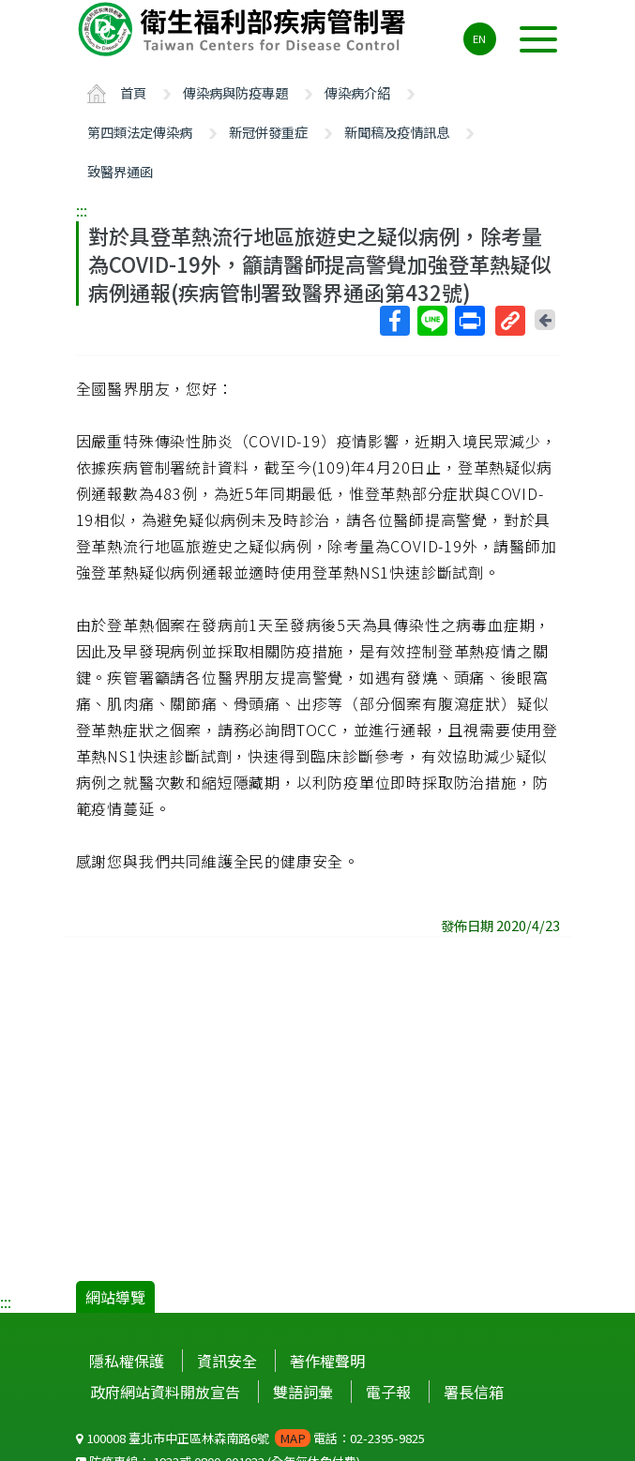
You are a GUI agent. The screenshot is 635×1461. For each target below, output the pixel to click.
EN (479, 38)
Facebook (394, 321)
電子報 (388, 1391)
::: (81, 210)
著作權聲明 (327, 1360)
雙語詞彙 (303, 1391)
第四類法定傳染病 (139, 132)
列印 (469, 321)
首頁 (133, 92)
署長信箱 (474, 1391)
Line (431, 321)
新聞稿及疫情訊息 (396, 132)
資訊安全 (227, 1360)
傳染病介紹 (357, 92)
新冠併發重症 (268, 132)
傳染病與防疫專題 (235, 92)
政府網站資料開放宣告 (165, 1391)
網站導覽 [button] (115, 1297)
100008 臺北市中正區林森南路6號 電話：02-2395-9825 (250, 1438)
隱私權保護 (126, 1360)
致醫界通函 (120, 171)
